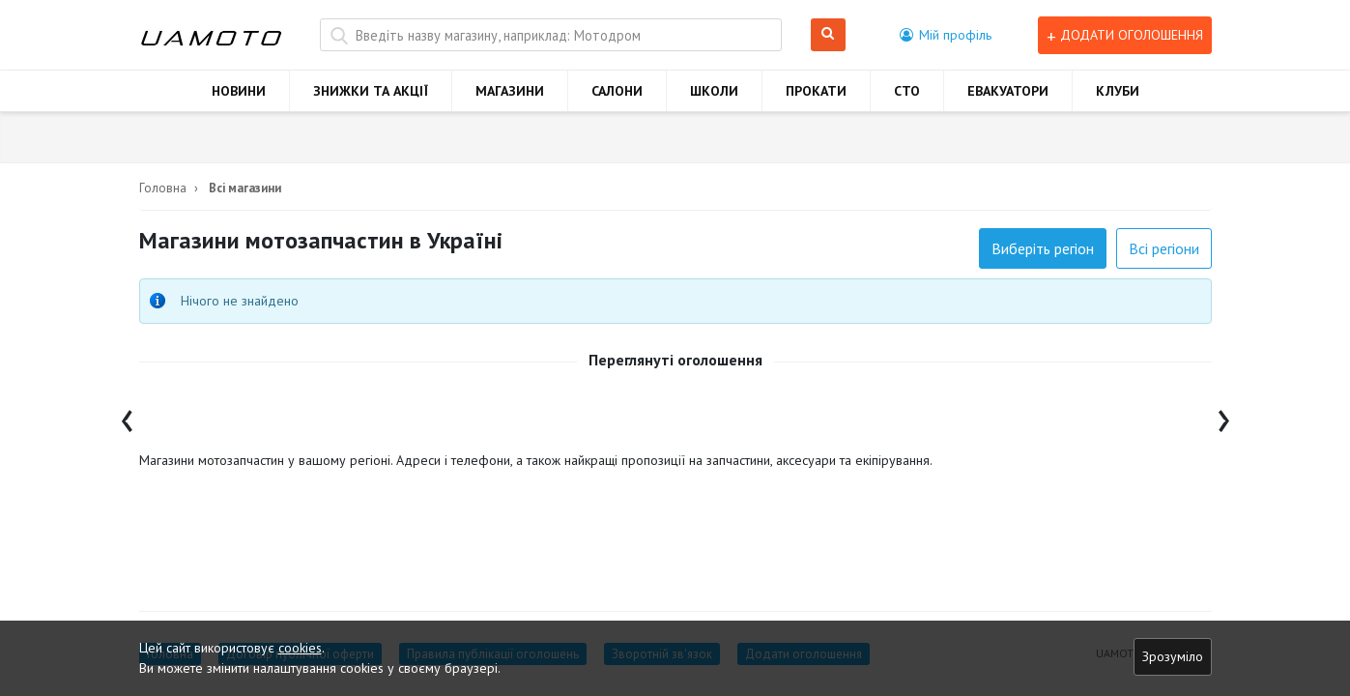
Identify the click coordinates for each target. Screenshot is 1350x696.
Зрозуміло (1172, 656)
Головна (163, 188)
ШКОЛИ (714, 91)
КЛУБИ (1117, 91)
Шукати (829, 35)
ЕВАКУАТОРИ (1007, 91)
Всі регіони (1164, 248)
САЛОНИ (617, 91)
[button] (945, 35)
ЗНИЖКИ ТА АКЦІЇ (370, 91)
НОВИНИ (239, 91)
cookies (300, 647)
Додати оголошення (1125, 35)
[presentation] (127, 416)
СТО (907, 91)
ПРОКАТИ (816, 91)
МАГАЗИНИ (509, 91)
